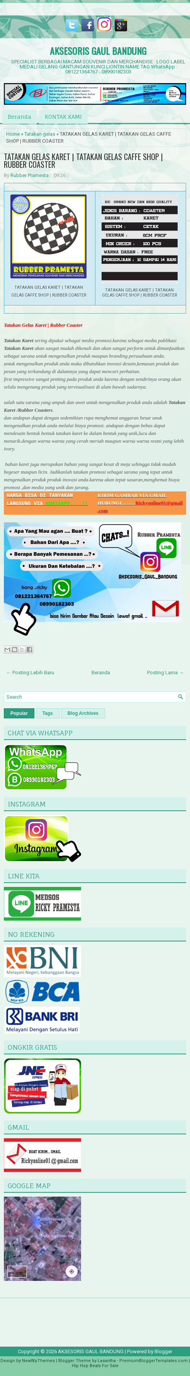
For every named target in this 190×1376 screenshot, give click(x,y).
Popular (19, 713)
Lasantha (107, 1360)
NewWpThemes (38, 1360)
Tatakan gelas (39, 134)
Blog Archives (83, 713)
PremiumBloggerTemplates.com (153, 1360)
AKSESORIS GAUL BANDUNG (98, 51)
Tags (47, 713)
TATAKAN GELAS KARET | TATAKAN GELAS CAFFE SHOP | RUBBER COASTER (83, 160)
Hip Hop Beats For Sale (95, 1365)
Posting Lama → (165, 672)
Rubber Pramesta (29, 175)
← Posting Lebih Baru (30, 672)
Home (13, 134)
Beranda (19, 116)
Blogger (163, 1351)
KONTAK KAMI (63, 116)
